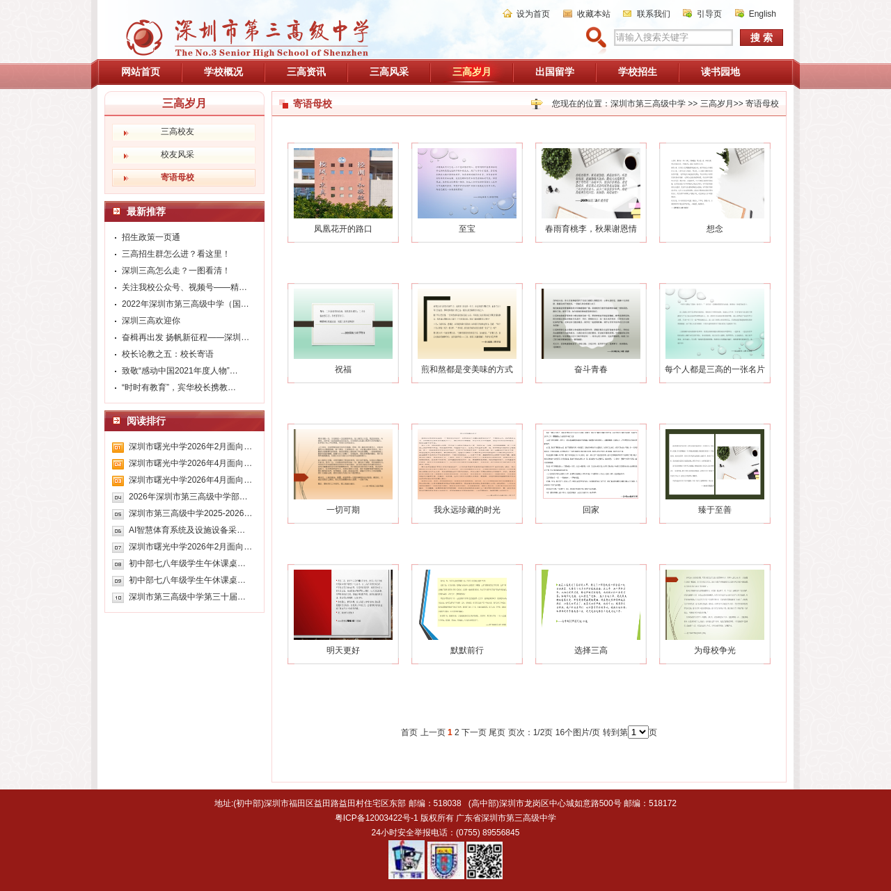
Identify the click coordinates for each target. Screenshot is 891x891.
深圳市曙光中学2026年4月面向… (190, 463)
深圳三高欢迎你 (151, 321)
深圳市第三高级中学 (648, 104)
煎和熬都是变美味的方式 (467, 369)
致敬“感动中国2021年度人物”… (180, 371)
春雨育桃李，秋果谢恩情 (591, 229)
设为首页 (533, 14)
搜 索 (761, 37)
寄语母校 (762, 104)
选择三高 (591, 650)
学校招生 (637, 71)
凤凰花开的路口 (343, 229)
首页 (409, 732)
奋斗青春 (591, 369)
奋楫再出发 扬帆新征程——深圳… (185, 337)
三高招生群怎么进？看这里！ (176, 254)
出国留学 (554, 71)
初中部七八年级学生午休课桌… (187, 563)
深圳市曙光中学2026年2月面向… (190, 446)
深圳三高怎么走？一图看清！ (176, 270)
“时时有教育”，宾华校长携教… (179, 387)
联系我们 (653, 14)
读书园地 (720, 71)
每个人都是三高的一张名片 (715, 369)
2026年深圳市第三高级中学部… (188, 496)
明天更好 (343, 650)
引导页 (709, 14)
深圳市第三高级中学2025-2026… (190, 513)
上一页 (433, 732)
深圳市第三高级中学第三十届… (187, 597)
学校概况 (223, 71)
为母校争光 (715, 650)
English (762, 14)
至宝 (467, 229)
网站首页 (140, 71)
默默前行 (467, 650)
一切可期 (343, 510)
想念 (715, 229)
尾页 (497, 732)
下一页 (474, 732)
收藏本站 (593, 14)
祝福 (343, 369)
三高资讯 (306, 71)
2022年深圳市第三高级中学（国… (185, 304)
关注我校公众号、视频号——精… (184, 287)
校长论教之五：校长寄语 (168, 354)
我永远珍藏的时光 (467, 510)
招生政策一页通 (151, 237)
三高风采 (389, 71)
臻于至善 (715, 510)
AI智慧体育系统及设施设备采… (187, 530)
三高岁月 (471, 71)
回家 (591, 510)
